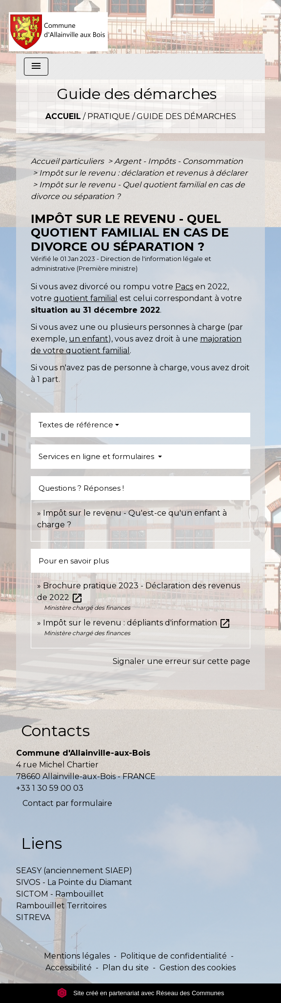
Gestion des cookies (198, 967)
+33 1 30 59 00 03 (49, 788)
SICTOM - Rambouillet (60, 894)
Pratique (108, 116)
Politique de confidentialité (173, 956)
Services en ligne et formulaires (97, 456)
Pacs (184, 286)
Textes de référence (76, 424)
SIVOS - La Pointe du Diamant (74, 882)
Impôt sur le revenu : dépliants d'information (137, 622)
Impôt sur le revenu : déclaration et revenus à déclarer (143, 173)
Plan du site (125, 967)
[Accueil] (58, 27)
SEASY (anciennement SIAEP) (74, 870)
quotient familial (86, 298)
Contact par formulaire (67, 803)
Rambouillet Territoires (61, 905)
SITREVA (33, 917)
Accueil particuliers (68, 161)
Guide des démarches (186, 116)
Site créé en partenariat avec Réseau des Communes (140, 993)
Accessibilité (68, 967)
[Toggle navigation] (36, 67)
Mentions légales (77, 956)
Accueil (63, 116)
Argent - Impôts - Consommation (178, 161)
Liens (41, 843)
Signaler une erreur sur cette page (181, 661)
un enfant (88, 338)
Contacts (55, 730)
